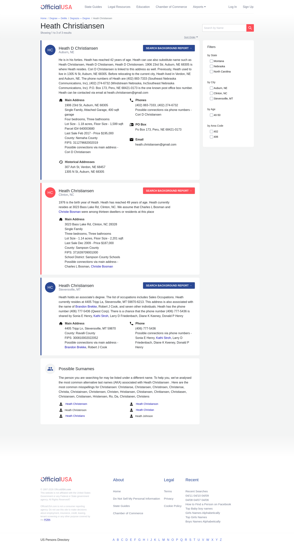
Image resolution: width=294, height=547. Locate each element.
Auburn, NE (220, 88)
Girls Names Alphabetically (202, 512)
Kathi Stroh (101, 316)
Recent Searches (195, 489)
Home (117, 489)
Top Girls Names (195, 516)
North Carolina (222, 71)
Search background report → (169, 48)
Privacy (168, 497)
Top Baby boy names (198, 507)
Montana (219, 61)
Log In (233, 6)
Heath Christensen (73, 404)
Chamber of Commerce (171, 6)
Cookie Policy (173, 504)
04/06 (204, 498)
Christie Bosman (70, 211)
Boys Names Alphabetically (202, 521)
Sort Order (190, 37)
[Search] (224, 28)
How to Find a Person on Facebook (207, 503)
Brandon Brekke (86, 306)
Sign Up (248, 6)
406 (216, 136)
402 (216, 131)
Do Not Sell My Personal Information (137, 497)
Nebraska (219, 66)
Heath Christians (72, 416)
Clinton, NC (220, 93)
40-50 (217, 115)
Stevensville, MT (223, 98)
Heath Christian (141, 410)
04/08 (187, 498)
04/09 (204, 494)
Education (143, 6)
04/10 (196, 494)
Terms (168, 489)
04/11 (187, 494)
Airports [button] (198, 6)
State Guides (93, 6)
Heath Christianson (143, 404)
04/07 (196, 498)
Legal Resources (119, 6)
